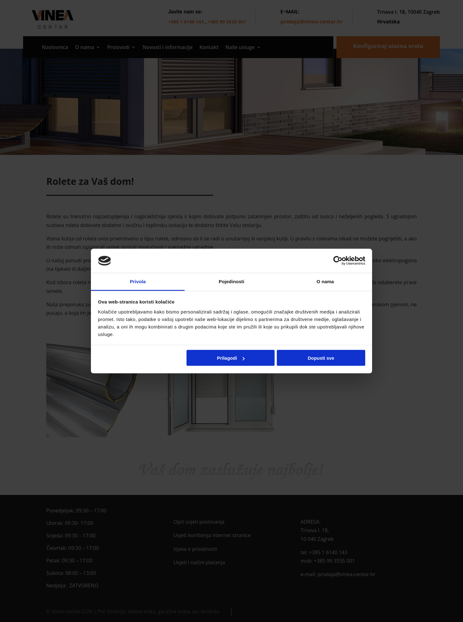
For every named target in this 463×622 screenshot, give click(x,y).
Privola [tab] (138, 281)
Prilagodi (230, 358)
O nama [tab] (325, 281)
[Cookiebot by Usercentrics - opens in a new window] (338, 260)
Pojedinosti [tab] (231, 281)
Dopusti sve (321, 358)
